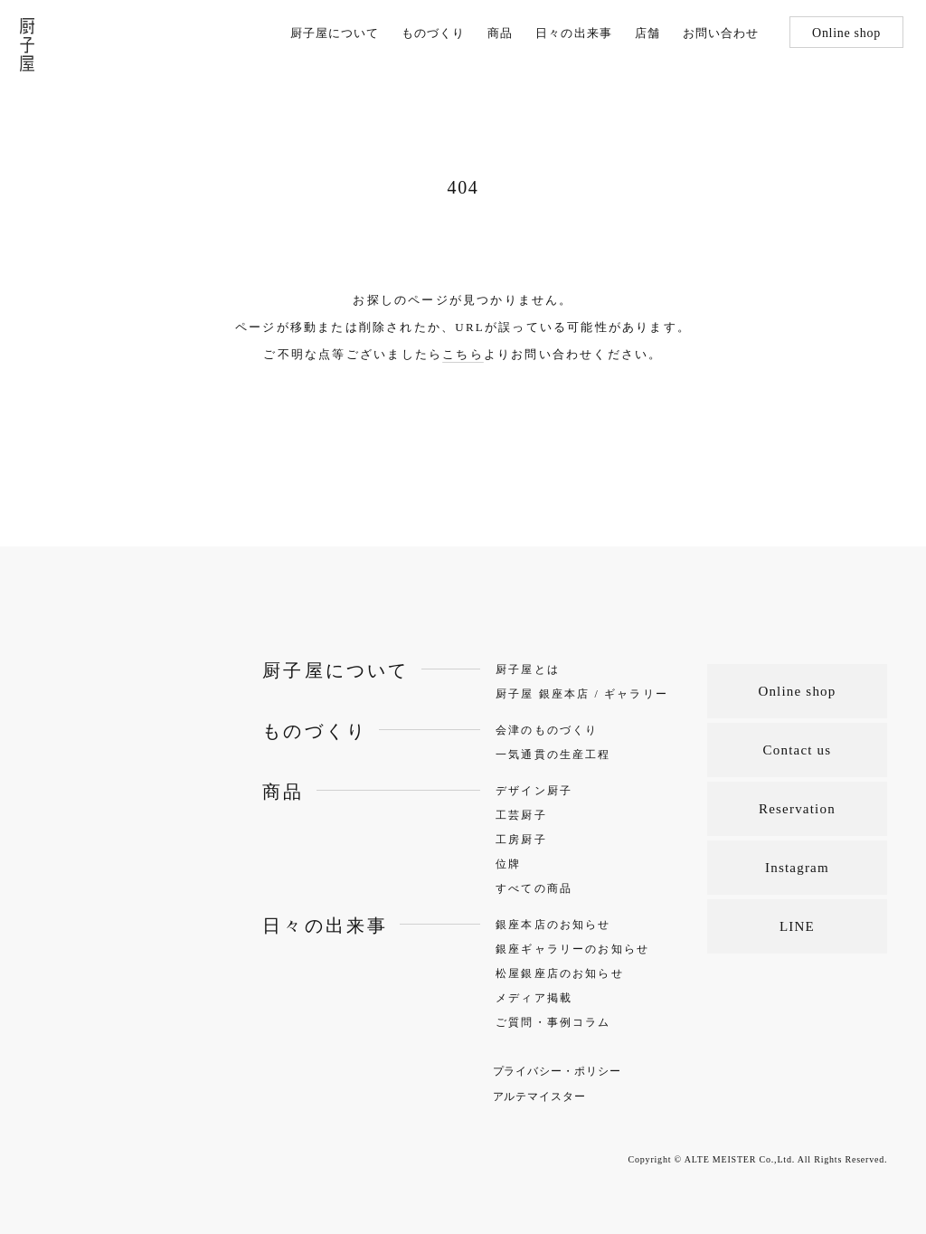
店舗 (647, 33)
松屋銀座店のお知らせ (560, 973)
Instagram (797, 867)
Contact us (797, 750)
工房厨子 (521, 839)
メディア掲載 (534, 998)
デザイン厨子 (534, 790)
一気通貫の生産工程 (553, 754)
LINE (797, 926)
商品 (500, 33)
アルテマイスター (540, 1096)
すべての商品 (534, 888)
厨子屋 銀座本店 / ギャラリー (582, 694)
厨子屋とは (528, 669)
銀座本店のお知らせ (553, 924)
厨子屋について (334, 33)
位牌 (508, 864)
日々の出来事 (573, 33)
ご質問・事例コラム (553, 1022)
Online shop (846, 33)
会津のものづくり (547, 730)
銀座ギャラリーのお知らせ (572, 949)
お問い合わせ (721, 33)
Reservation (797, 809)
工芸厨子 (521, 815)
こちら (463, 354)
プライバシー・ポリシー (557, 1071)
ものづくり (433, 33)
